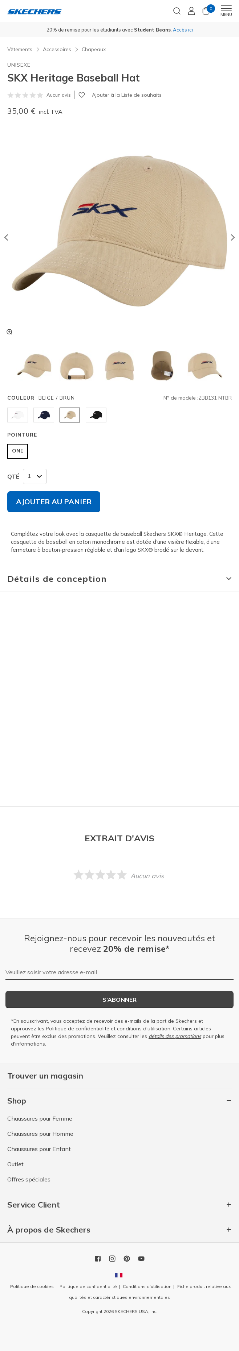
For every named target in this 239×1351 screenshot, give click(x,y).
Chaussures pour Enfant (39, 1148)
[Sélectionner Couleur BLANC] (17, 415)
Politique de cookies (32, 1286)
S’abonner (119, 999)
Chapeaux (94, 49)
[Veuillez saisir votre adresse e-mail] (119, 972)
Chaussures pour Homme (40, 1133)
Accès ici (183, 30)
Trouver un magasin (45, 1076)
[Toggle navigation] (226, 8)
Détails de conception (57, 578)
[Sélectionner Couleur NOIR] (96, 415)
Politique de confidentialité (77, 1028)
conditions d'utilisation (143, 1028)
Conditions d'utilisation (147, 1286)
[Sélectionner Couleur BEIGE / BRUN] (70, 415)
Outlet (15, 1164)
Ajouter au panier (54, 501)
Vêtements (19, 49)
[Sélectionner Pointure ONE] (17, 451)
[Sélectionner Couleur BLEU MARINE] (43, 415)
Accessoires (57, 49)
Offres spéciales (28, 1179)
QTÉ (13, 476)
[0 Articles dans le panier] (206, 13)
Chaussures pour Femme (39, 1118)
